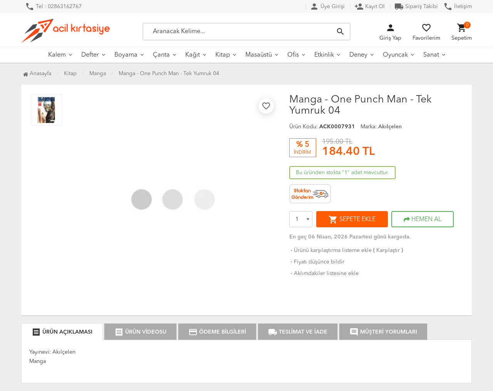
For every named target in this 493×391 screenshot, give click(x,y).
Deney (358, 55)
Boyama (126, 55)
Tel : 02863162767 (53, 6)
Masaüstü (258, 55)
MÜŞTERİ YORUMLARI (383, 332)
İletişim (457, 6)
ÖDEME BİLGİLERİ (217, 332)
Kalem (57, 55)
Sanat (431, 55)
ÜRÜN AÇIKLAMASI (62, 332)
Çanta (161, 55)
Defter (90, 55)
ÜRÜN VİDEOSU (140, 332)
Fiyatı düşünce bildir (316, 262)
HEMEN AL (422, 219)
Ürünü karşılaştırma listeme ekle (330, 250)
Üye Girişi (327, 6)
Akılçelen (390, 126)
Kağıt (192, 55)
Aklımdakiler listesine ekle (324, 273)
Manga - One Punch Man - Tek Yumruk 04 (169, 73)
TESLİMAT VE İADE (297, 332)
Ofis (293, 55)
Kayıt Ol (369, 6)
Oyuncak (395, 55)
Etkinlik (324, 55)
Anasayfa (37, 73)
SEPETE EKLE (352, 219)
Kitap (222, 55)
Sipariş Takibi (416, 6)
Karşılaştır (388, 250)
